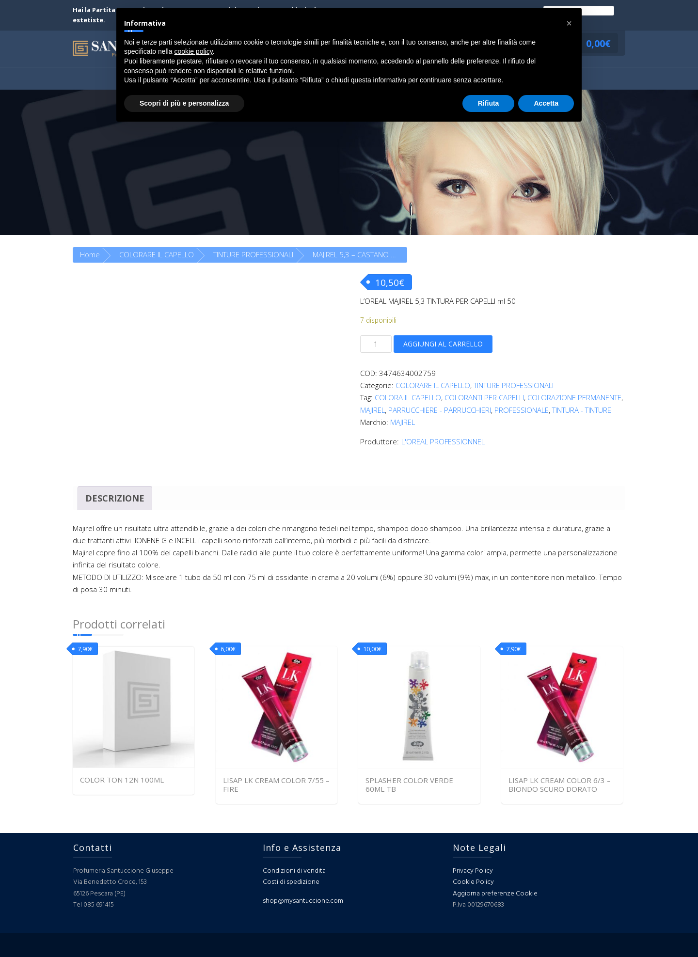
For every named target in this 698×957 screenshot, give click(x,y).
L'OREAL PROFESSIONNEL (443, 441)
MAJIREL (372, 410)
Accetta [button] (546, 103)
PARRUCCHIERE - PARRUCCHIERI (439, 410)
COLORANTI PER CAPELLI (484, 397)
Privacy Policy (473, 871)
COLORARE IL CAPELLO (156, 254)
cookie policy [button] (193, 51)
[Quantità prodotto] (376, 344)
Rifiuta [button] (488, 103)
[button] (569, 23)
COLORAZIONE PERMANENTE (574, 397)
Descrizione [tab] (114, 498)
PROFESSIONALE (521, 410)
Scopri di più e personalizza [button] (184, 103)
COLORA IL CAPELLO (408, 397)
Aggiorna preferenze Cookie (495, 893)
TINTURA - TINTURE (581, 410)
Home (90, 254)
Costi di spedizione (291, 882)
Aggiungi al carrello (443, 343)
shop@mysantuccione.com (303, 901)
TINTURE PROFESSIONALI (253, 254)
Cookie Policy (473, 882)
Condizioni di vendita (294, 871)
